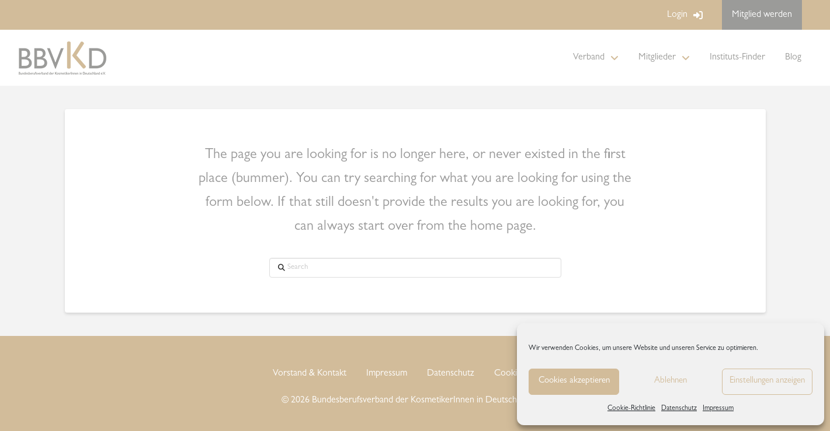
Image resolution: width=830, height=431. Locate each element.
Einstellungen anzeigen (767, 381)
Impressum (718, 408)
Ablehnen (670, 381)
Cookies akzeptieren (574, 381)
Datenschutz (679, 408)
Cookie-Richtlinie (631, 408)
